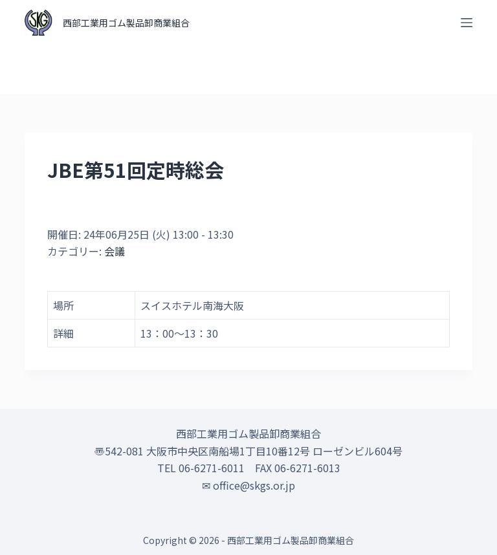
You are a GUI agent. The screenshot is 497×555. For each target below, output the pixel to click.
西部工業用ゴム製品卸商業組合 (126, 22)
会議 (114, 251)
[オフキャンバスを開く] (466, 22)
